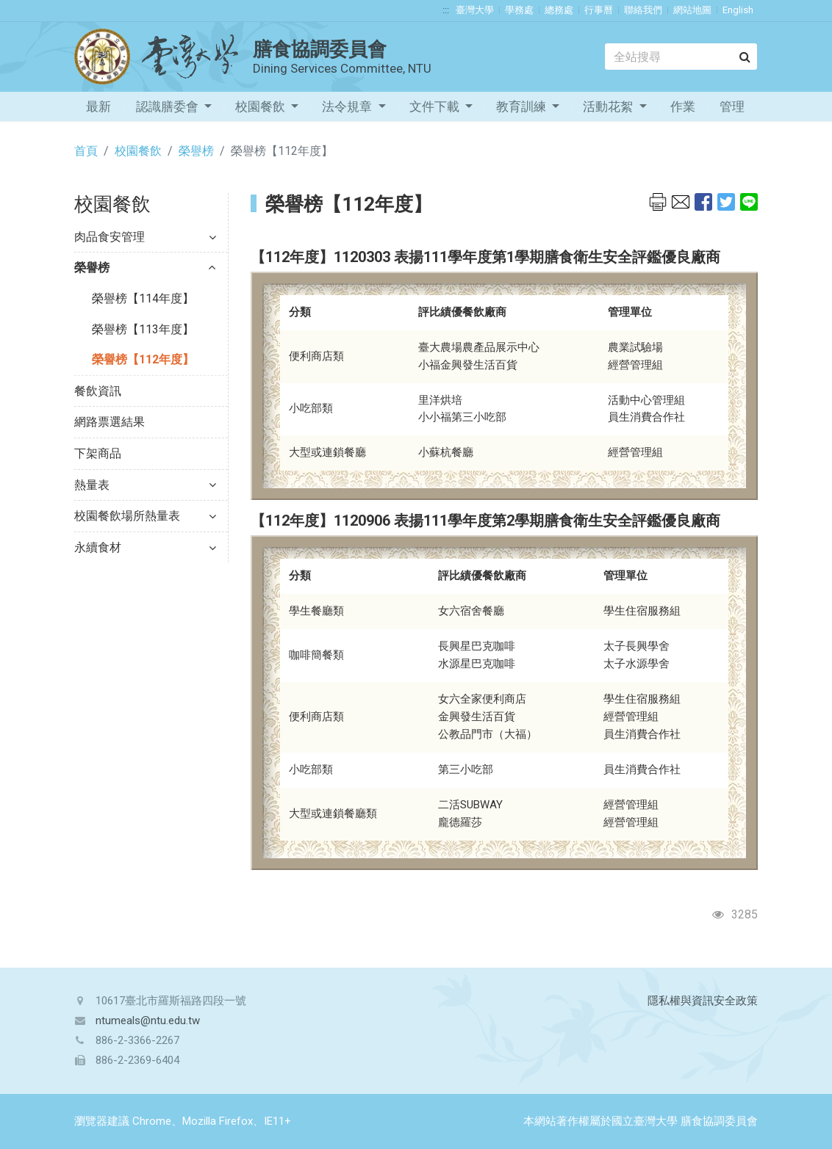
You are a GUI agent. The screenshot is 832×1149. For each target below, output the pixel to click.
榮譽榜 (196, 151)
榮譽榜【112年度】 (143, 359)
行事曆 (598, 9)
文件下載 (435, 106)
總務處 (559, 9)
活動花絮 (609, 106)
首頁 (86, 151)
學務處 (519, 9)
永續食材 (145, 547)
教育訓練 (522, 106)
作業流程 (682, 110)
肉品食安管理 (145, 237)
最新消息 (98, 110)
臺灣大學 (475, 9)
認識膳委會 (168, 106)
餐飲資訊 (97, 391)
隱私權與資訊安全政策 (703, 1000)
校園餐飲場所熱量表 (145, 516)
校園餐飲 (261, 106)
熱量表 (145, 485)
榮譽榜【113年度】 (143, 329)
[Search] (681, 56)
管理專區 (732, 110)
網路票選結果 (109, 422)
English (737, 9)
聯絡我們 (643, 9)
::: (445, 9)
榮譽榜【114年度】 (143, 298)
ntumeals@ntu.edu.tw (148, 1020)
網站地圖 (692, 9)
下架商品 (97, 453)
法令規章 (348, 106)
